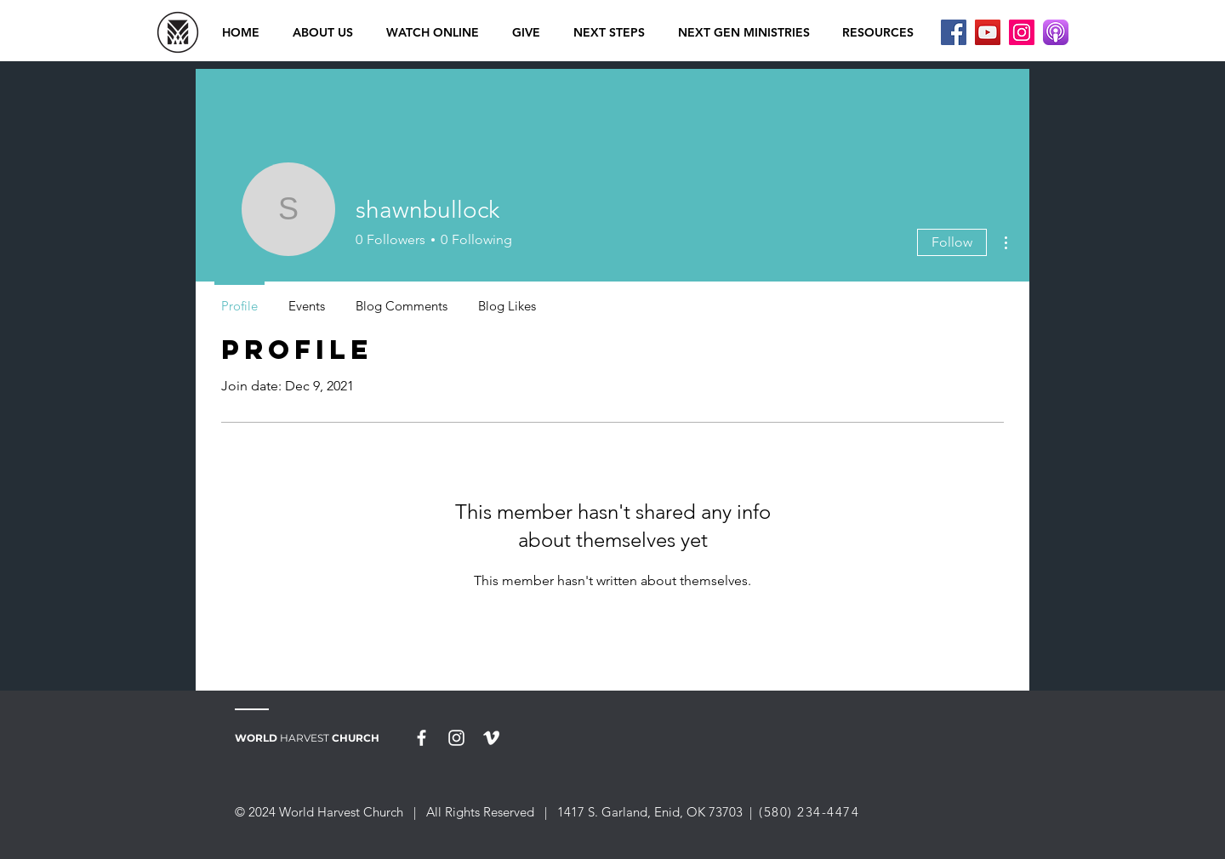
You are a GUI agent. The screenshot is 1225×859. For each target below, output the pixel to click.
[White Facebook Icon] (421, 737)
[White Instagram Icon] (456, 737)
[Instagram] (1021, 32)
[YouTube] (987, 32)
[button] (432, 32)
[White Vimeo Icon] (491, 737)
